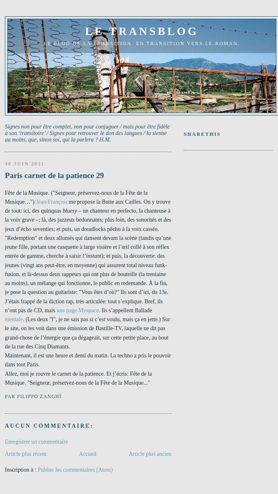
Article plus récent (26, 454)
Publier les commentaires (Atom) (75, 470)
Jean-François (51, 202)
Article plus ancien (150, 454)
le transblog (141, 31)
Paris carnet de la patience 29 (54, 175)
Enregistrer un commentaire (36, 442)
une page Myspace (77, 310)
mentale (14, 319)
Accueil (87, 454)
